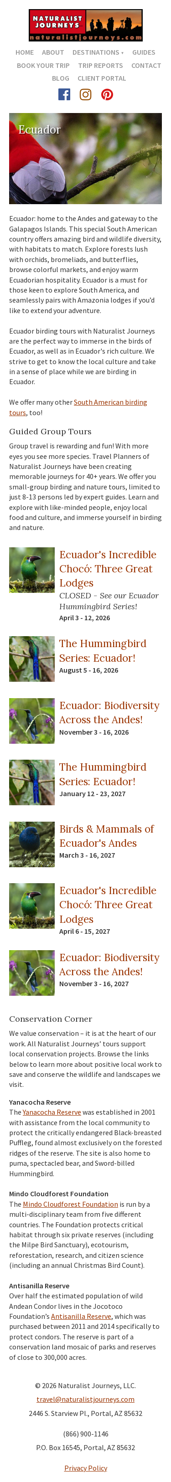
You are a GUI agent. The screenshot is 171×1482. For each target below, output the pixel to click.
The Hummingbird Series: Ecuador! (102, 650)
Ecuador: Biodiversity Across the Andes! (109, 712)
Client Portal (102, 77)
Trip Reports (100, 65)
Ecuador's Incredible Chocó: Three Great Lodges (107, 569)
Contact (146, 65)
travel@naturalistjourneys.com (85, 1399)
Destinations (96, 52)
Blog (60, 77)
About (53, 52)
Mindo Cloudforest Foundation (70, 1204)
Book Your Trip (43, 65)
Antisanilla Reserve (81, 1316)
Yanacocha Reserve (52, 1112)
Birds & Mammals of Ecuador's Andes (106, 835)
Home (25, 52)
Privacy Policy (85, 1467)
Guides (143, 52)
